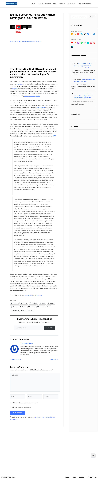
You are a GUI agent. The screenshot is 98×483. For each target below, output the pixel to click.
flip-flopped (41, 108)
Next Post (54, 359)
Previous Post (15, 359)
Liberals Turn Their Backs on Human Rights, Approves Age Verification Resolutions (84, 95)
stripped (15, 89)
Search (92, 17)
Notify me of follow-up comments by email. (25, 403)
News (33, 4)
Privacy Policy (92, 477)
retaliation (19, 84)
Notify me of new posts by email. (22, 407)
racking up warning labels (32, 96)
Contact (81, 477)
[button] (64, 3)
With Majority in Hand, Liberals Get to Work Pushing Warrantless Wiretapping (83, 65)
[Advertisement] (23, 56)
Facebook (39, 295)
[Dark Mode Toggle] (93, 455)
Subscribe (49, 328)
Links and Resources (85, 4)
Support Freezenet (44, 4)
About (67, 477)
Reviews (71, 4)
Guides (62, 4)
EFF (54, 136)
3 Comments (14, 41)
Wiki (54, 4)
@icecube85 (29, 295)
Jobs (74, 477)
